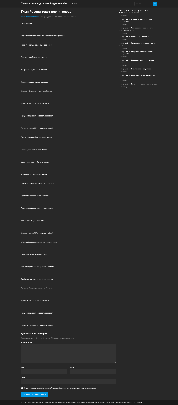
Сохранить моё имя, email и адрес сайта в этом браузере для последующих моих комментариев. (60, 388)
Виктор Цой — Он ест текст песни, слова (135, 37)
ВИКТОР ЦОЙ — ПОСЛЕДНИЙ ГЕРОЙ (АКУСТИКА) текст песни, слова (133, 12)
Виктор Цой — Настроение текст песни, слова (138, 84)
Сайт (23, 378)
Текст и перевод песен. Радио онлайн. (44, 3)
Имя (23, 367)
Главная (74, 4)
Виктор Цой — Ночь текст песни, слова (135, 69)
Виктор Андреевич (46, 17)
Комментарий (26, 342)
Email (72, 367)
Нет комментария (70, 17)
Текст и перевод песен (30, 17)
